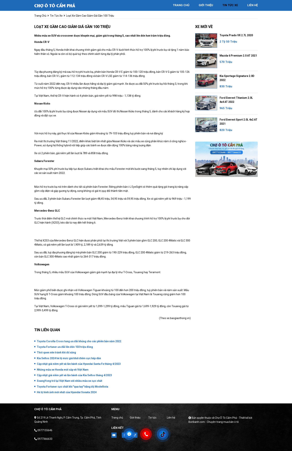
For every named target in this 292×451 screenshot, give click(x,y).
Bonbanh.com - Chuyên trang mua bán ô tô (213, 421)
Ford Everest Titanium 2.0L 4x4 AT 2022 (236, 99)
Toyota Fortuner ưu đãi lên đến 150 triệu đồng (65, 346)
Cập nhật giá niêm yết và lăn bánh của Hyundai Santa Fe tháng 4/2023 (79, 363)
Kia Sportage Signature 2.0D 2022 (237, 78)
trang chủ (181, 5)
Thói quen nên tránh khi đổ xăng (56, 352)
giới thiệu (206, 5)
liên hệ (252, 5)
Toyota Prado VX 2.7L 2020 (236, 35)
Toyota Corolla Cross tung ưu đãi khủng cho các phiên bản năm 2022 (79, 341)
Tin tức (152, 417)
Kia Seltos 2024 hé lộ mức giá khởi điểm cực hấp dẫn (69, 358)
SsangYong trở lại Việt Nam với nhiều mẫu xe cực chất (69, 380)
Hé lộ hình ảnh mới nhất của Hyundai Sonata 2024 (66, 392)
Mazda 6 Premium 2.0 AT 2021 (238, 55)
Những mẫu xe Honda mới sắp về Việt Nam (62, 369)
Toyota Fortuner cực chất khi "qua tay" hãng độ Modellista (72, 386)
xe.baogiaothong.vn (178, 318)
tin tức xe (230, 5)
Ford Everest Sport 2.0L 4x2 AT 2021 (238, 121)
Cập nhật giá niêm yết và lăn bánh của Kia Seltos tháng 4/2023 (74, 375)
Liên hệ (171, 417)
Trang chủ (117, 417)
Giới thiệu (135, 417)
